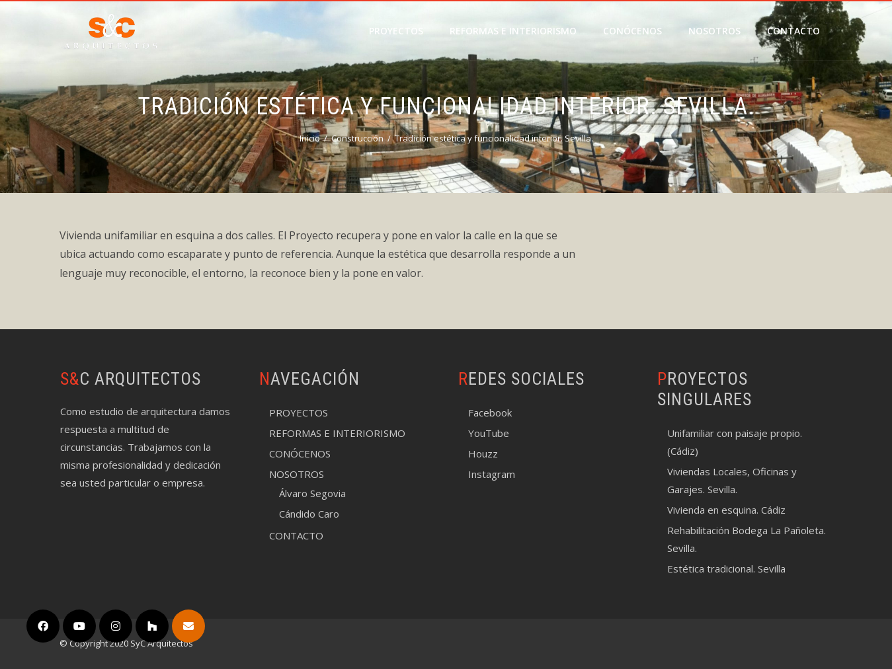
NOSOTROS (714, 30)
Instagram (491, 474)
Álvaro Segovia (312, 493)
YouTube (488, 433)
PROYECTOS (396, 30)
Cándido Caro (309, 513)
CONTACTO (793, 30)
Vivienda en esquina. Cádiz (726, 509)
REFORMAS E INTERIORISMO (513, 30)
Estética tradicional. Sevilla (726, 568)
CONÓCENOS (632, 30)
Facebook (490, 412)
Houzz (483, 453)
